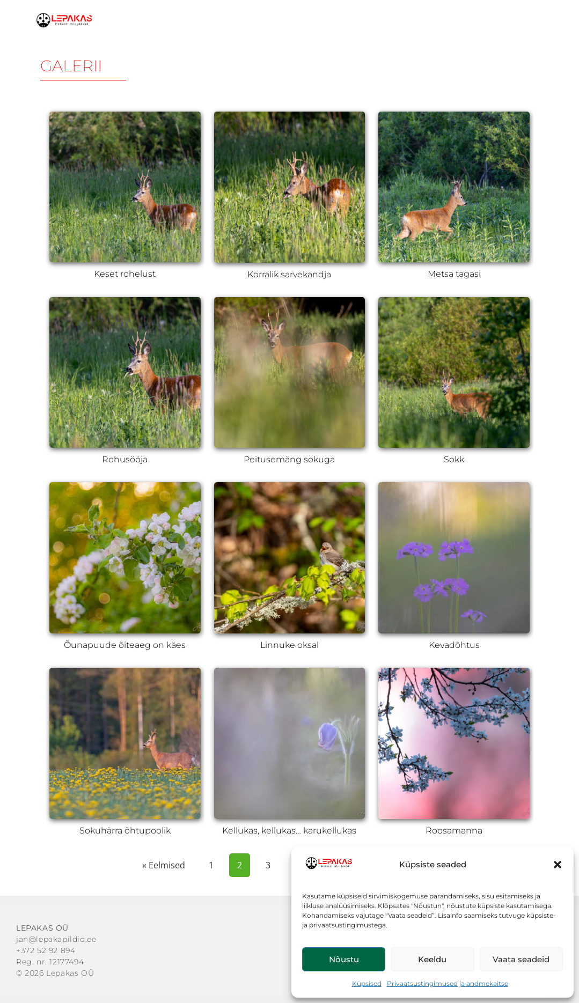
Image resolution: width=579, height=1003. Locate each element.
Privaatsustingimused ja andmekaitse (447, 983)
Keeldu (432, 959)
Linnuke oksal (289, 645)
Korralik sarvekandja (289, 274)
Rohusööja (125, 459)
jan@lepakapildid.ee (56, 939)
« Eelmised (163, 865)
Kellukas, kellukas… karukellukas (289, 830)
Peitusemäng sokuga (289, 459)
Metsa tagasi (454, 274)
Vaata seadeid (521, 959)
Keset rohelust (125, 274)
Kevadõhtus (454, 645)
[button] (557, 864)
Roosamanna (454, 830)
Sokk (454, 459)
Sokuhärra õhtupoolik (125, 830)
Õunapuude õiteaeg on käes (125, 645)
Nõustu (344, 959)
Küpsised (367, 983)
